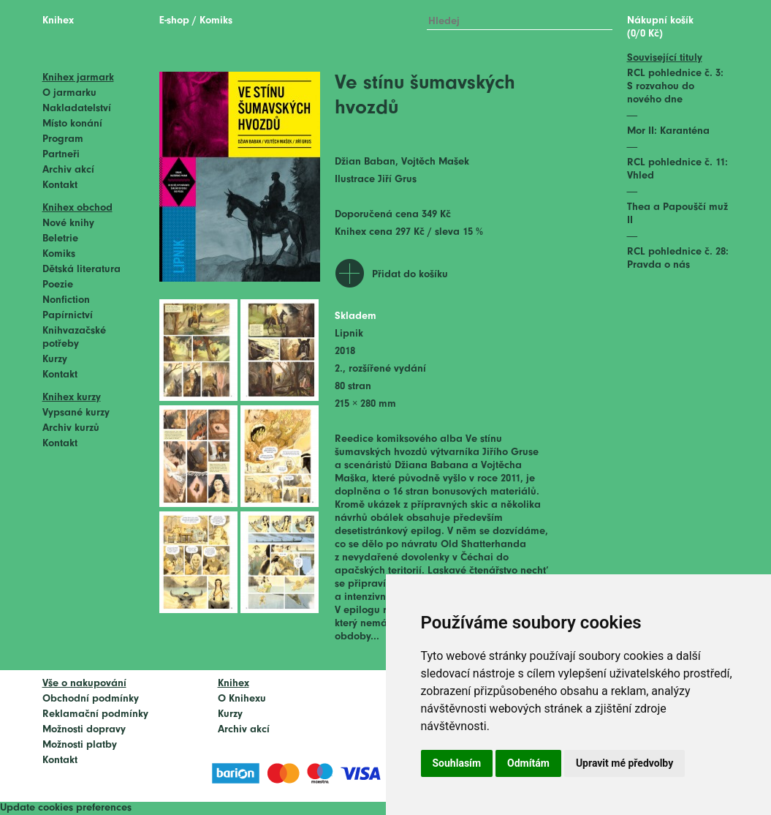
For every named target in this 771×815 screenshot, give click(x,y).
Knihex (58, 21)
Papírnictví (67, 315)
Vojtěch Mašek (435, 162)
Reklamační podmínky (95, 714)
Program (62, 139)
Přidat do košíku (410, 274)
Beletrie (60, 239)
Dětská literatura (81, 269)
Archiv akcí (68, 170)
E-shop (174, 21)
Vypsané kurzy (76, 413)
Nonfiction (66, 300)
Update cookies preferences (66, 808)
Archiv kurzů (70, 428)
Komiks (58, 254)
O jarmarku (69, 93)
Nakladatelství (76, 108)
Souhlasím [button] (457, 763)
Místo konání (72, 124)
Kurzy (54, 359)
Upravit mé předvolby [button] (624, 763)
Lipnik (349, 334)
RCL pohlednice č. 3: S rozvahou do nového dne (675, 87)
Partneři (61, 154)
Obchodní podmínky (90, 699)
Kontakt (59, 185)
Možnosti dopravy (84, 730)
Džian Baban (365, 162)
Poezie (57, 285)
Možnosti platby (79, 745)
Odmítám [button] (528, 763)
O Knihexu (242, 699)
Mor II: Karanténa (668, 131)
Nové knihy (68, 223)
